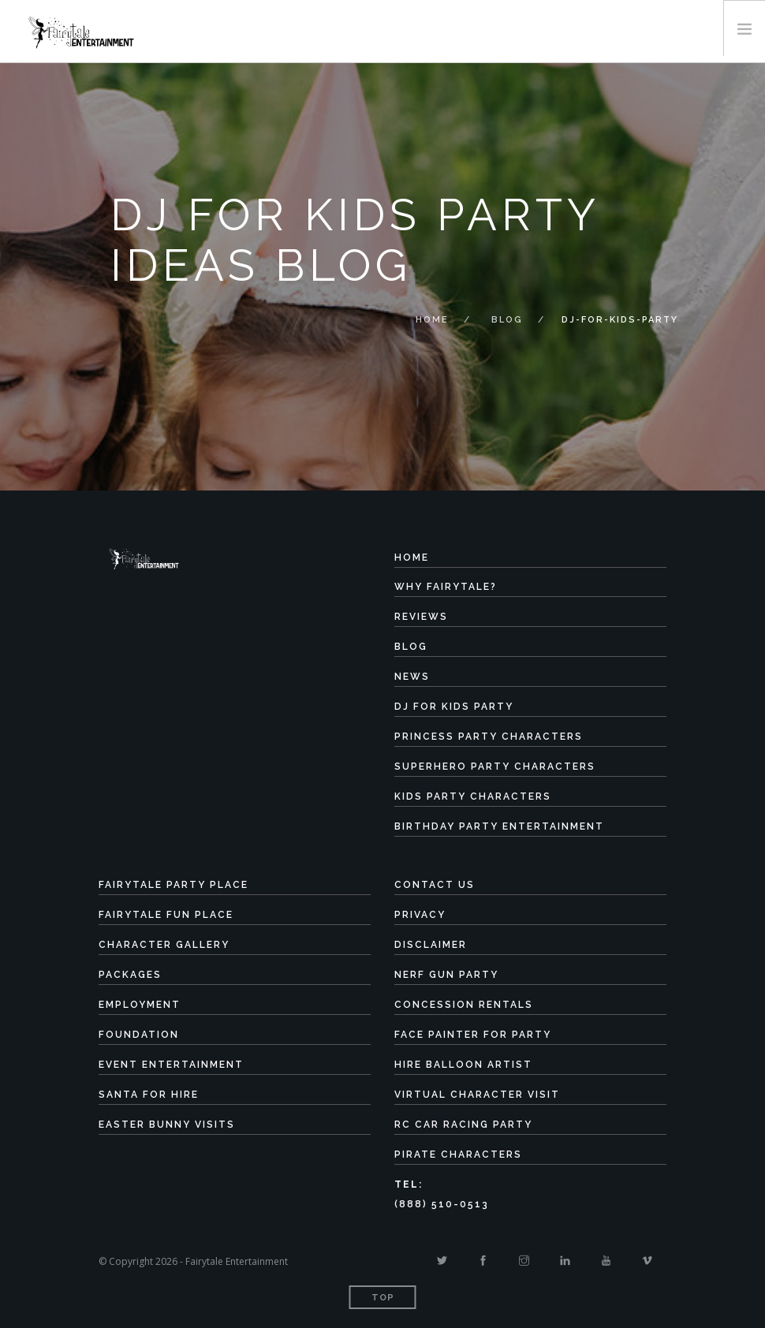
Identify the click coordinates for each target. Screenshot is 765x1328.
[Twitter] (442, 1261)
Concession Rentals (463, 1004)
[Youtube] (606, 1261)
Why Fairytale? (445, 586)
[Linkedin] (565, 1261)
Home (432, 320)
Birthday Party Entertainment (499, 826)
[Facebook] (483, 1261)
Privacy (420, 914)
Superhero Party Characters (494, 766)
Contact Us (434, 884)
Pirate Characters (458, 1154)
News (412, 676)
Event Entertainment (171, 1064)
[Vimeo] (647, 1261)
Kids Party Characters (472, 796)
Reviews (421, 616)
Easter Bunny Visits (167, 1124)
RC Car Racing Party (463, 1124)
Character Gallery (164, 944)
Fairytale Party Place (173, 884)
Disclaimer (430, 944)
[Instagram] (524, 1261)
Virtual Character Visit (477, 1094)
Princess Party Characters (488, 736)
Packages (130, 974)
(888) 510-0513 (441, 1204)
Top (382, 1298)
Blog (507, 320)
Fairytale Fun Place (166, 914)
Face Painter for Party (472, 1034)
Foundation (139, 1034)
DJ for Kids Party (453, 706)
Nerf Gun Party (446, 974)
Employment (140, 1004)
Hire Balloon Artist (463, 1064)
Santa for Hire (149, 1094)
